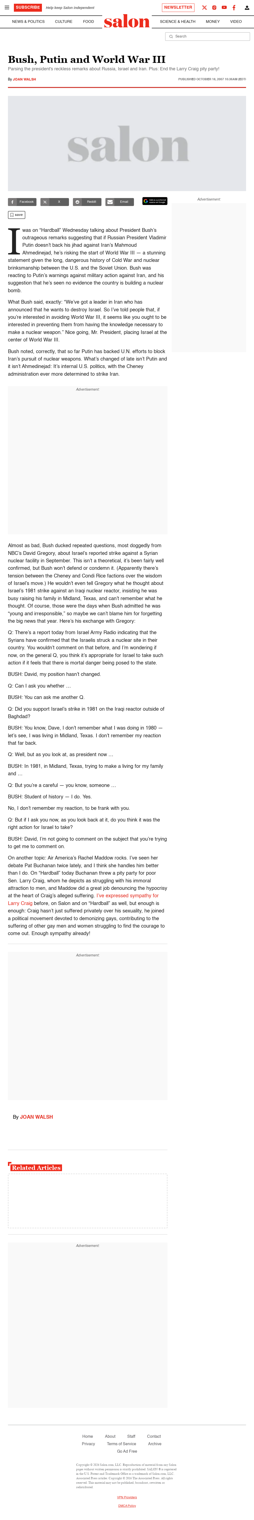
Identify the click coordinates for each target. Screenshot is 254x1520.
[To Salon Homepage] (127, 21)
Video (236, 22)
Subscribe (28, 8)
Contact (154, 1437)
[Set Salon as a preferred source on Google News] (155, 201)
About (110, 1437)
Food (88, 22)
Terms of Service (121, 1444)
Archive (154, 1444)
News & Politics (28, 22)
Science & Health (177, 22)
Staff (131, 1437)
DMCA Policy (127, 1506)
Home (87, 1437)
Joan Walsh (24, 79)
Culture (63, 22)
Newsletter (178, 8)
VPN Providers (127, 1497)
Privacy (88, 1444)
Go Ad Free (127, 1452)
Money (213, 22)
